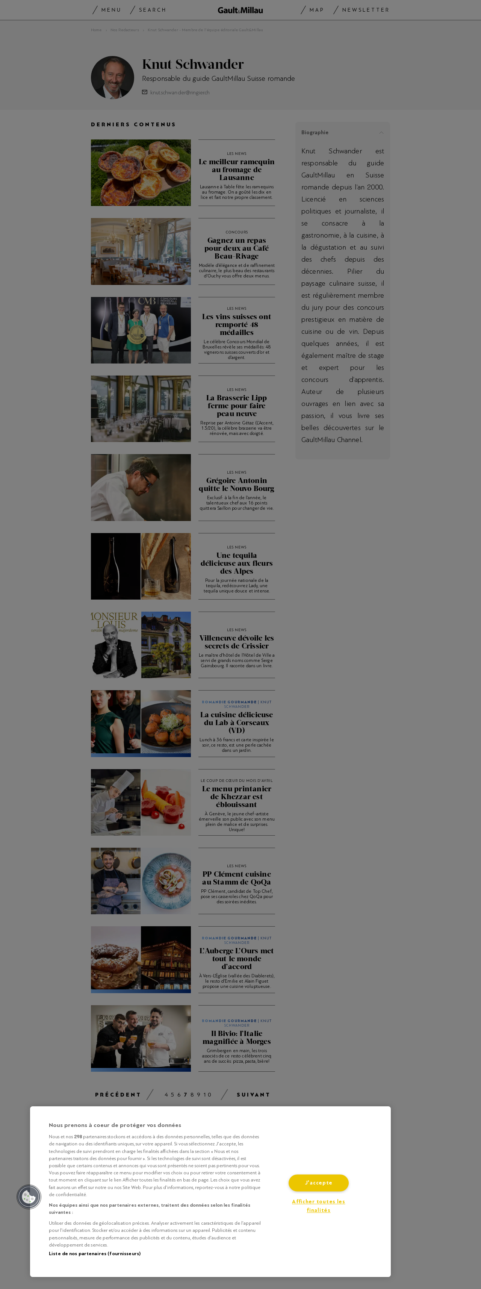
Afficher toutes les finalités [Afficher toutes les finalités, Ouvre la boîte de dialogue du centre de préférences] (318, 1206)
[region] (210, 1191)
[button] (29, 1197)
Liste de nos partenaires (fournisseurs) (95, 1254)
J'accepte (319, 1183)
